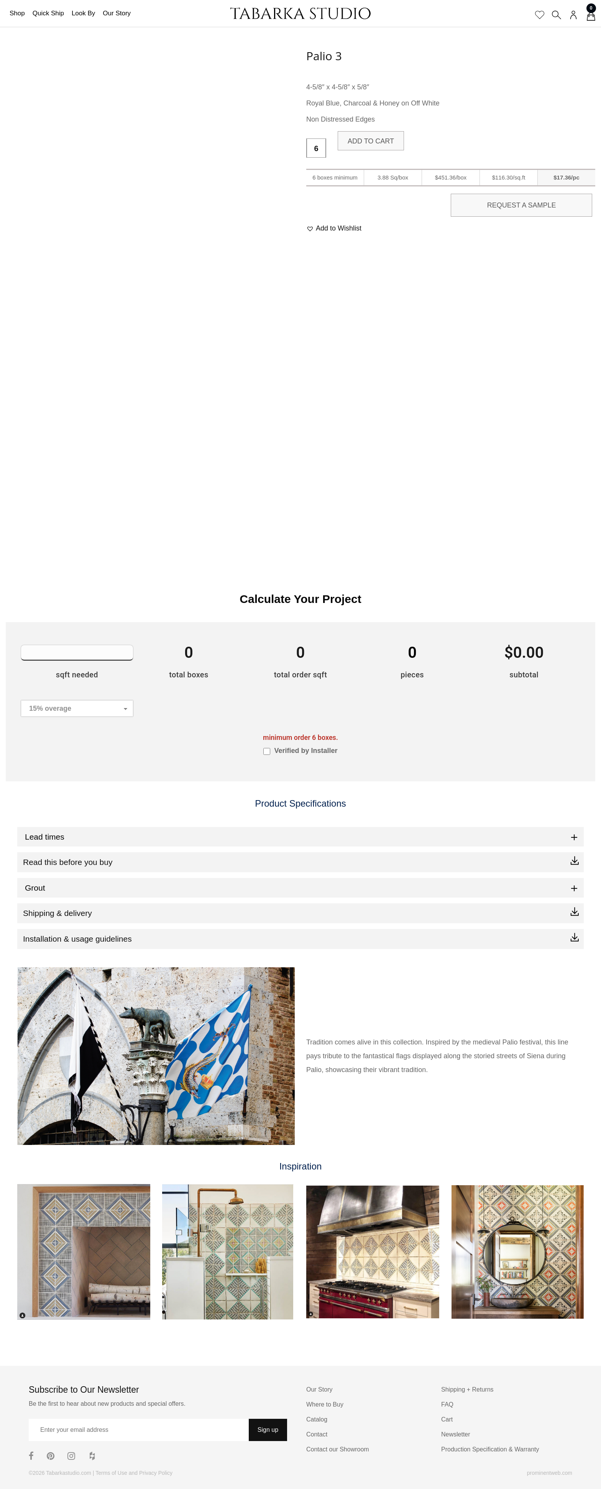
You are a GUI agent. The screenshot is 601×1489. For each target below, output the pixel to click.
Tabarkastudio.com (68, 1473)
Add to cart (371, 141)
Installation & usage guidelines (77, 938)
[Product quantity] (316, 148)
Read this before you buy (67, 862)
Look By (83, 13)
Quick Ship (48, 13)
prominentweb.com (549, 1473)
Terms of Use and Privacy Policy (133, 1473)
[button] (333, 228)
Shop (17, 13)
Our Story (117, 13)
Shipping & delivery (57, 913)
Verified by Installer (305, 750)
